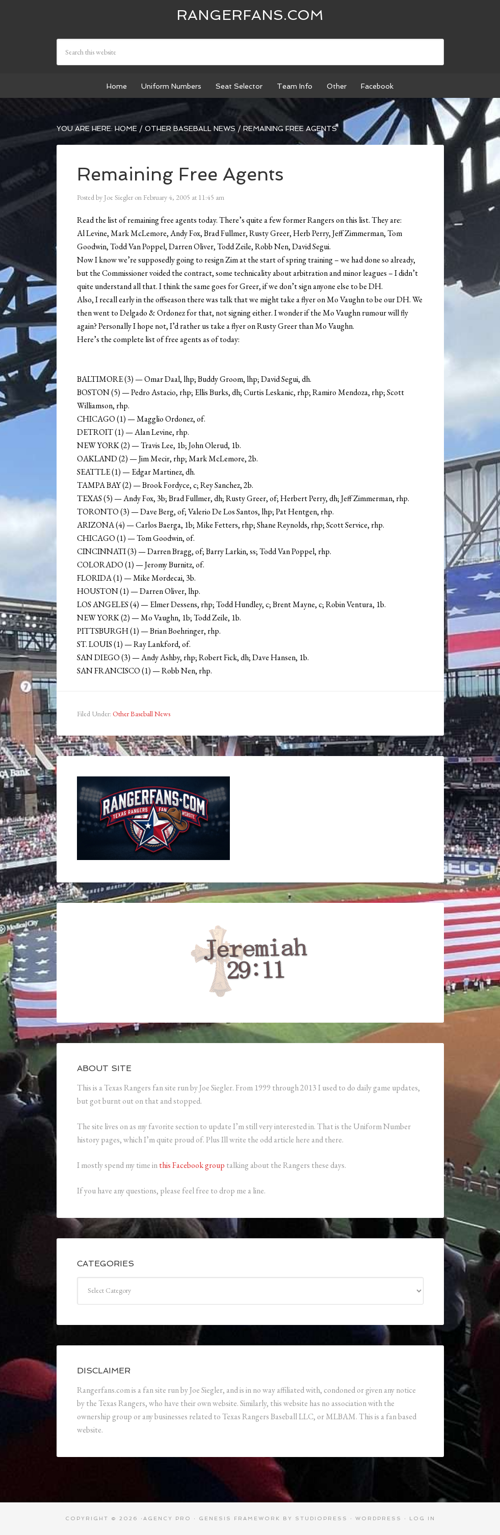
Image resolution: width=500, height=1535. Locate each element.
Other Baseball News (141, 713)
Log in (422, 1518)
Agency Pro (167, 1518)
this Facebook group (192, 1165)
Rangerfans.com (250, 15)
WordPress (378, 1518)
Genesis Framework (239, 1518)
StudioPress (321, 1518)
